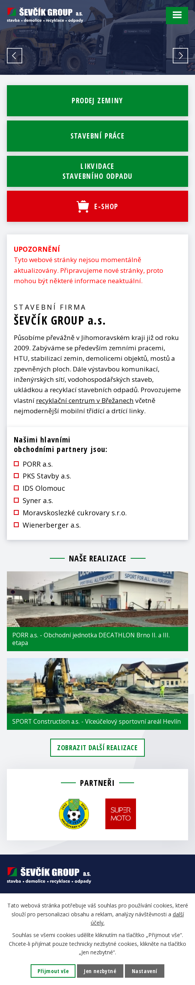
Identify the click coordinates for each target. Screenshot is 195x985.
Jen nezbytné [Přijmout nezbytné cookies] (100, 971)
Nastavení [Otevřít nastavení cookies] (144, 971)
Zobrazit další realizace (97, 747)
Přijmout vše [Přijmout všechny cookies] (53, 971)
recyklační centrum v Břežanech (85, 400)
